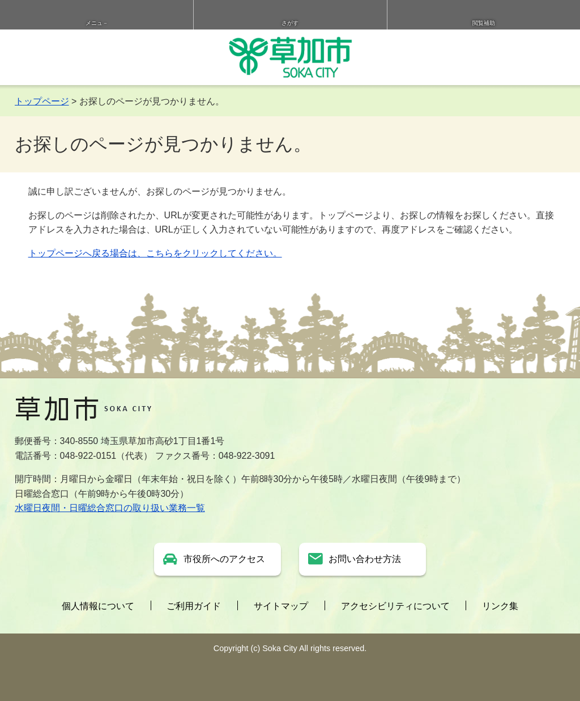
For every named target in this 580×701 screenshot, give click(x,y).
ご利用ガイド (194, 606)
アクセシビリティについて (395, 606)
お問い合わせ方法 (365, 559)
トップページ (42, 101)
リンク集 (500, 606)
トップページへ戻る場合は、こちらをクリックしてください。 (155, 253)
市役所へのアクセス (224, 559)
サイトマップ (281, 606)
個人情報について (98, 606)
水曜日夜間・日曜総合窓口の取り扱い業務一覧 (110, 508)
